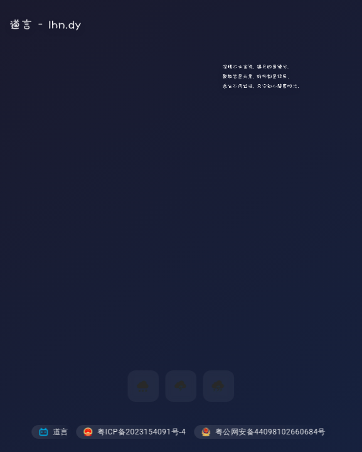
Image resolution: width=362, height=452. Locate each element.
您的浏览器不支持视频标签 (181, 226)
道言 (53, 432)
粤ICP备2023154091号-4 (134, 432)
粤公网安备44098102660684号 (263, 432)
